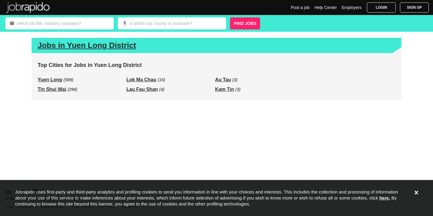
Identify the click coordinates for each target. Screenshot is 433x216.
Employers (351, 7)
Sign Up (414, 7)
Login (381, 7)
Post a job (300, 7)
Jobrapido (28, 7)
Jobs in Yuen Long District (87, 45)
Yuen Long (50, 79)
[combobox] (172, 23)
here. (384, 197)
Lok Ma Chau (141, 79)
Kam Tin (224, 89)
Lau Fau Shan (142, 89)
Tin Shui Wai (52, 89)
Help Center (326, 7)
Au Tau (223, 79)
